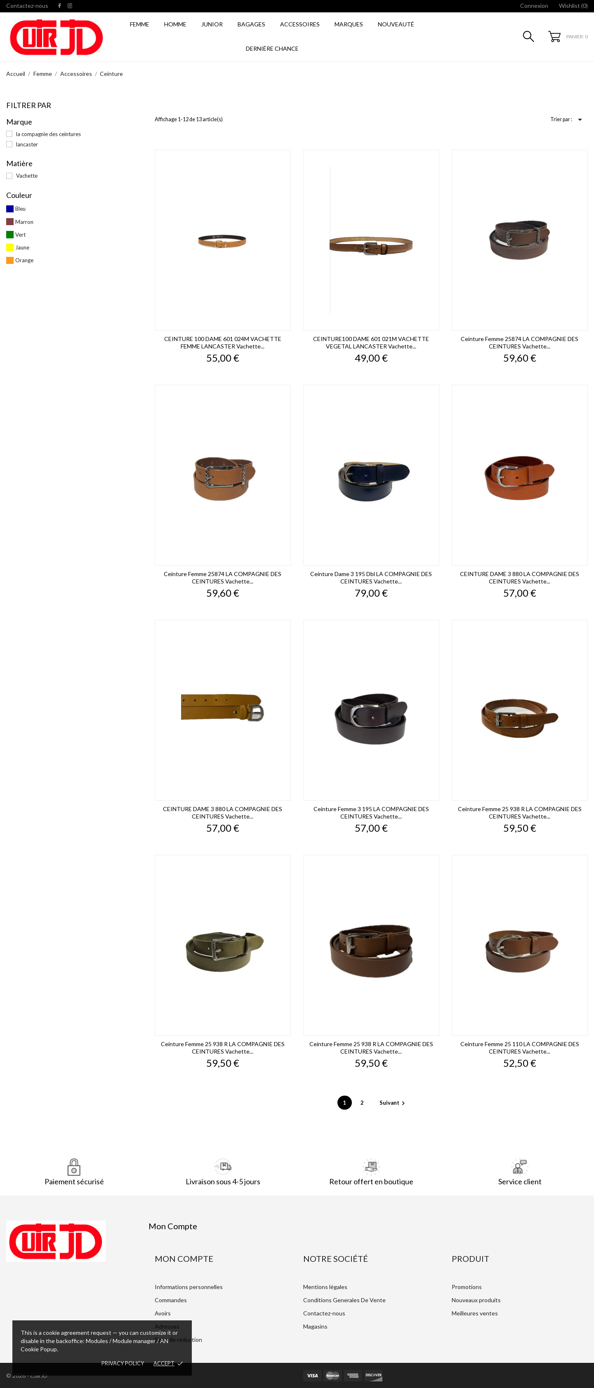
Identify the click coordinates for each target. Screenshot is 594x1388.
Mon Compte (184, 1258)
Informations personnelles (189, 1286)
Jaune (22, 247)
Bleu (20, 208)
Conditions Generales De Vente (344, 1299)
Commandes (171, 1299)
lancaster (27, 144)
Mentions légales (325, 1286)
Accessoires (300, 24)
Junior (212, 24)
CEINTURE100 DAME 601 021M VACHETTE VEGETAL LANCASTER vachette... (371, 342)
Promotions (467, 1286)
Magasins (315, 1326)
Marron (24, 222)
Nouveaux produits (476, 1299)
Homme (175, 24)
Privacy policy (122, 1363)
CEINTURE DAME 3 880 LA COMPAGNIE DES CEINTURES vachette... (519, 577)
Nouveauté (396, 24)
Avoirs (163, 1313)
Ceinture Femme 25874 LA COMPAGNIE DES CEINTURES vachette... (519, 342)
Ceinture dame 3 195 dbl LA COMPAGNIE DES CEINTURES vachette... (371, 577)
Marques (349, 24)
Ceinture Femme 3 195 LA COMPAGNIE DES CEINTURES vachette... (371, 812)
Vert (20, 234)
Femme (139, 24)
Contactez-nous (27, 5)
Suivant (393, 1102)
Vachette (27, 175)
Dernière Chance (272, 48)
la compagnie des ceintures (48, 134)
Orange (24, 260)
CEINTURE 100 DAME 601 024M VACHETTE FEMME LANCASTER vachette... (222, 342)
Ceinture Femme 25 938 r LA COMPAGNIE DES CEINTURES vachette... (520, 812)
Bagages (251, 24)
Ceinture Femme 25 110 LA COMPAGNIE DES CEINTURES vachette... (519, 1047)
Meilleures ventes (475, 1313)
